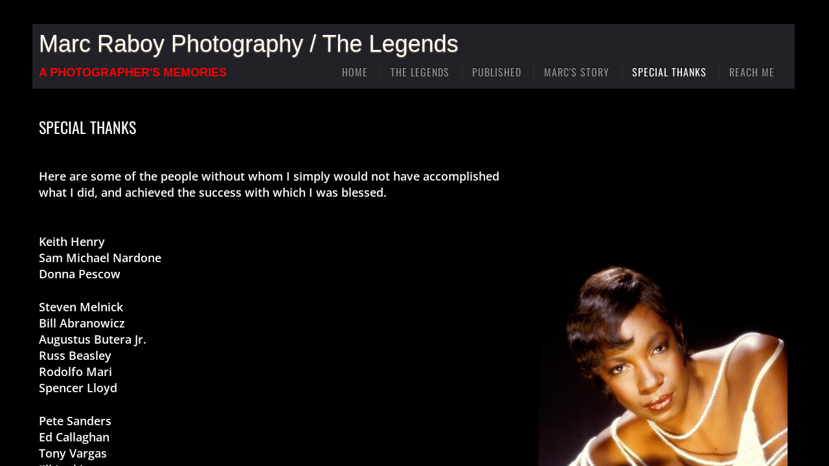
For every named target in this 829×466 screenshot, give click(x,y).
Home (355, 72)
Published (496, 72)
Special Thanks (669, 72)
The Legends (420, 72)
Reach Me (752, 72)
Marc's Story (576, 72)
